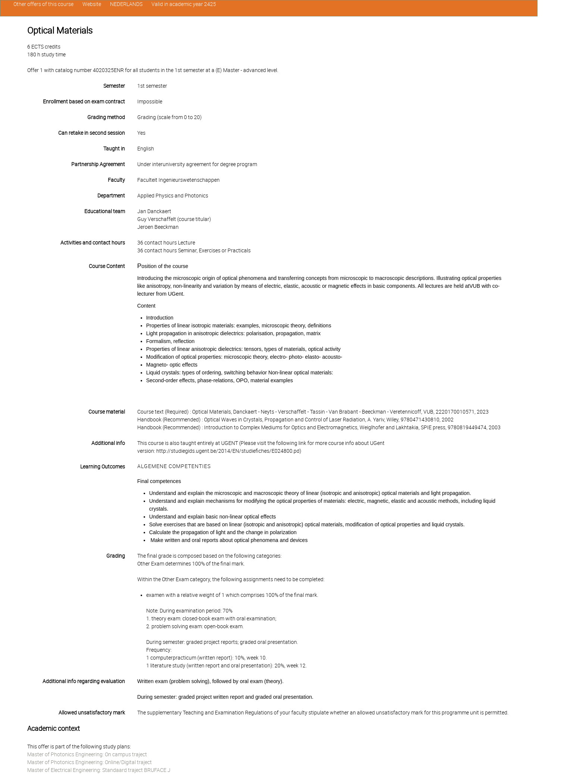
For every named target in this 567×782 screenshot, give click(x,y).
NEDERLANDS (126, 4)
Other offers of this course (43, 4)
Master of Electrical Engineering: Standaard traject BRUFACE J (98, 770)
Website (91, 4)
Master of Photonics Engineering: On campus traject (87, 754)
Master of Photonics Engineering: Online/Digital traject (89, 762)
